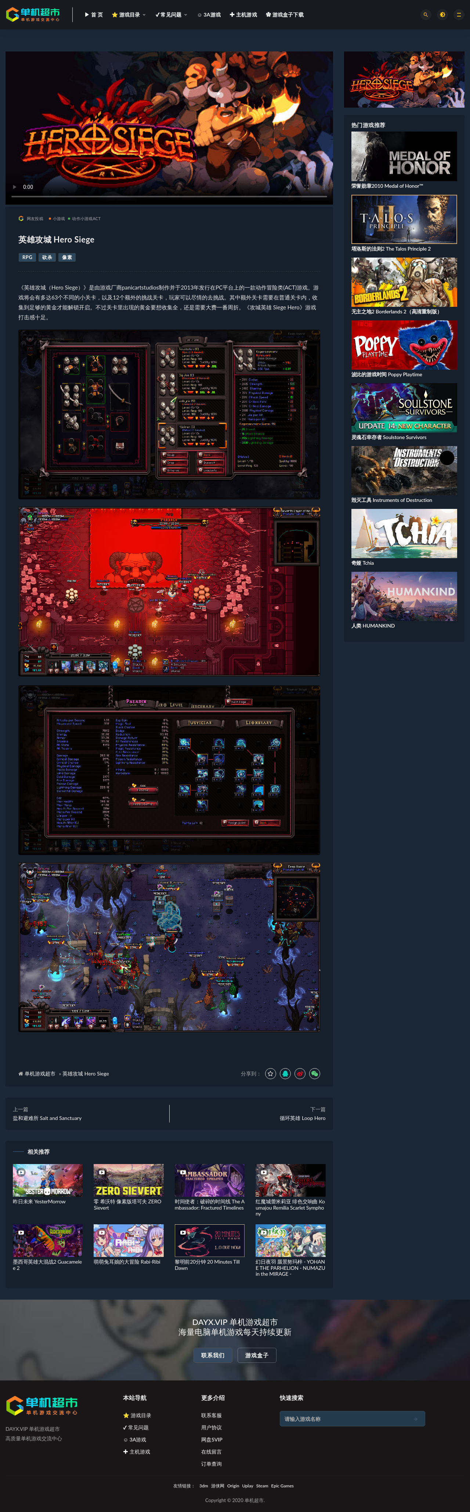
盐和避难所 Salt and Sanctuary (47, 1118)
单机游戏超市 (40, 1073)
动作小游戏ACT (84, 218)
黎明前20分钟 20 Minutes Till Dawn (207, 1264)
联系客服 (211, 1415)
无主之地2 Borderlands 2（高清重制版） (396, 311)
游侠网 (217, 1485)
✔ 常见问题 (136, 1427)
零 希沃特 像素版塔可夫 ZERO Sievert (127, 1204)
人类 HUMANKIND (373, 625)
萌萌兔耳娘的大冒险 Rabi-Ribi (127, 1261)
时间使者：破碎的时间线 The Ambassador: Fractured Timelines (210, 1204)
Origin (233, 1485)
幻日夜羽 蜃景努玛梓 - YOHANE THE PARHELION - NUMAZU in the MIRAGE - (290, 1267)
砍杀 (47, 257)
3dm (203, 1485)
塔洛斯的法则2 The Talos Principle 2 (391, 248)
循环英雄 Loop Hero (302, 1118)
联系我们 (213, 1355)
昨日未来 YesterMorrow (39, 1201)
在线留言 (211, 1451)
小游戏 (57, 218)
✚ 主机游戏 (136, 1451)
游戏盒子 (257, 1355)
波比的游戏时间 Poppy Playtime (386, 374)
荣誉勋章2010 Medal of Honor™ (387, 186)
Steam (262, 1485)
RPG (27, 257)
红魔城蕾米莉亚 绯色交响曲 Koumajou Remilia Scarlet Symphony (290, 1207)
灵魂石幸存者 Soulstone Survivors (389, 437)
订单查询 (211, 1464)
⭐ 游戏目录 (137, 1415)
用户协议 (211, 1427)
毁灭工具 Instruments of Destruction (391, 500)
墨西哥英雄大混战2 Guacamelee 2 (47, 1264)
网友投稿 (30, 218)
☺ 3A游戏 (135, 1439)
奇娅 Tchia (362, 563)
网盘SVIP (211, 1439)
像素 (67, 257)
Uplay (247, 1485)
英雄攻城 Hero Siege (85, 1073)
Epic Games (282, 1485)
